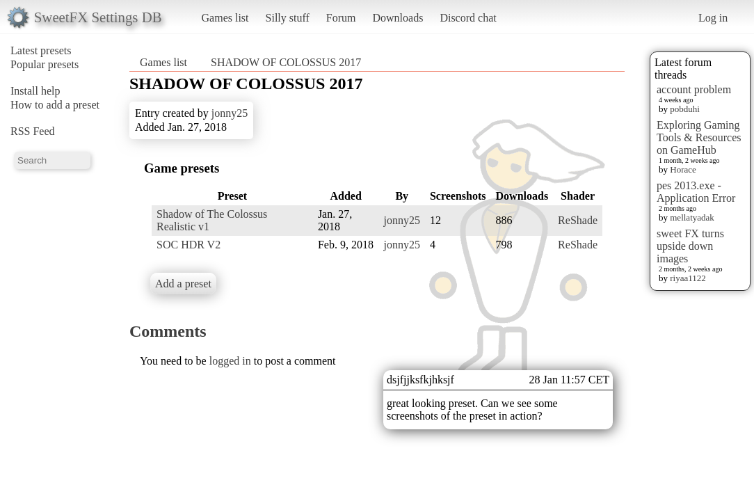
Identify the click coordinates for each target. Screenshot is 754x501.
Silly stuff (288, 18)
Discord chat (468, 18)
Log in (713, 18)
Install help (35, 91)
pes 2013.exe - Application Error (696, 192)
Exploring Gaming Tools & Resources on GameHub (699, 137)
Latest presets (41, 50)
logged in (230, 361)
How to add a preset (54, 105)
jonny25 (229, 113)
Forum (341, 18)
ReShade (577, 220)
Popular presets (44, 64)
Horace (683, 169)
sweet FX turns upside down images (690, 246)
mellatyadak (692, 217)
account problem (694, 89)
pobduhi (685, 109)
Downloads (397, 18)
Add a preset (183, 283)
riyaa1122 (688, 278)
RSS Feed (32, 131)
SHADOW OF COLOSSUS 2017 (286, 62)
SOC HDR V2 (188, 244)
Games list (225, 18)
